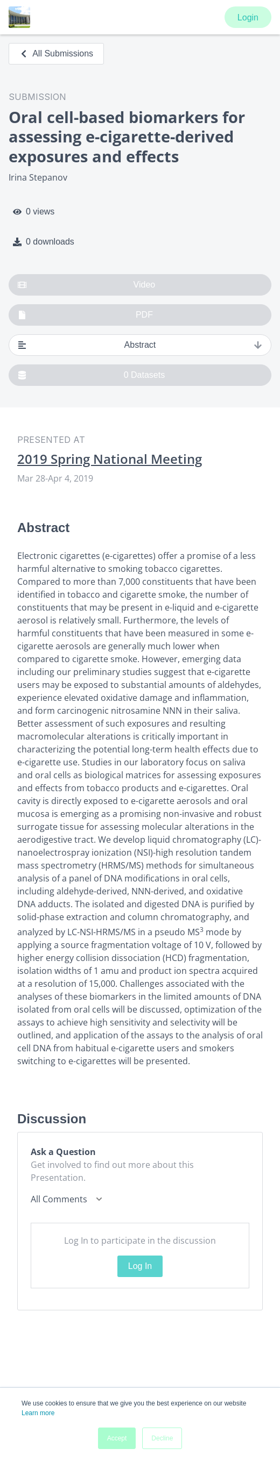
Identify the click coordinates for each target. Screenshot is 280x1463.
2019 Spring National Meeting (109, 459)
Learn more (38, 1413)
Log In (140, 1266)
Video (86, 285)
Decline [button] (162, 1438)
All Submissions (56, 53)
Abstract (140, 345)
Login (247, 17)
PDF (85, 315)
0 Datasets (91, 375)
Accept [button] (117, 1438)
